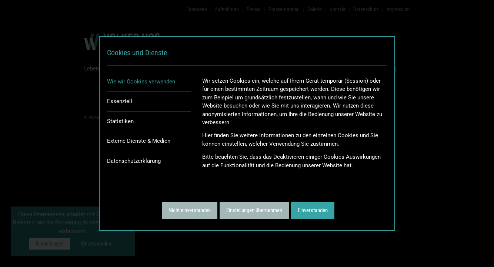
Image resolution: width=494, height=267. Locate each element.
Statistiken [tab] (120, 121)
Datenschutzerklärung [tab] (134, 161)
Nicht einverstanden (189, 210)
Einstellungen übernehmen (254, 210)
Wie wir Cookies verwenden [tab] (141, 81)
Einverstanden (313, 210)
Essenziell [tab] (119, 101)
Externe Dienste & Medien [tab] (138, 141)
